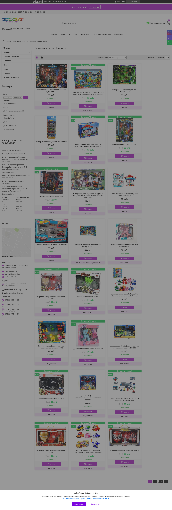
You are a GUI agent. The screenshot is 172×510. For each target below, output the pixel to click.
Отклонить (95, 504)
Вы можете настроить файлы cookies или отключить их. (85, 499)
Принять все (79, 504)
